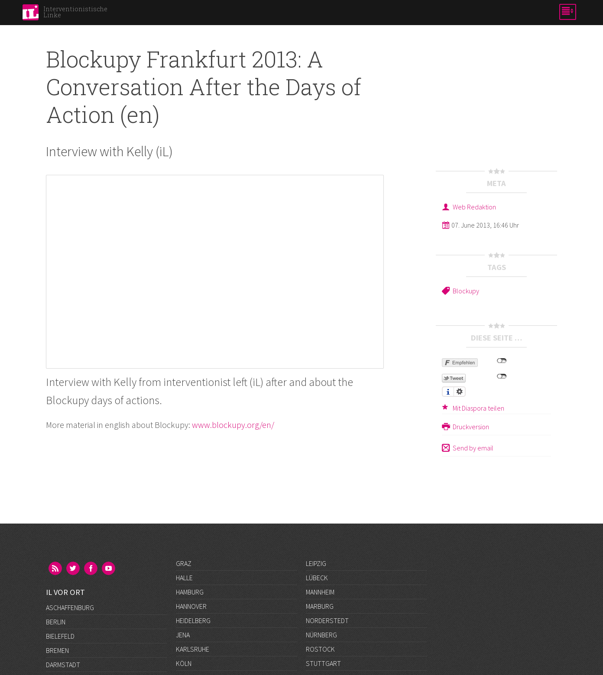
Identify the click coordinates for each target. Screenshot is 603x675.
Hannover (191, 606)
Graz (183, 563)
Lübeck (317, 577)
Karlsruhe (192, 649)
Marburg (320, 606)
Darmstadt (63, 620)
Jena (183, 634)
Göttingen (63, 663)
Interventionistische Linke (75, 12)
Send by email (473, 448)
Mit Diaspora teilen (478, 408)
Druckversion (471, 426)
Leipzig (316, 563)
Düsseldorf (65, 634)
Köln (183, 663)
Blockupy (466, 290)
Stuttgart (323, 663)
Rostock (320, 649)
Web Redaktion (474, 206)
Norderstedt (327, 620)
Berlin (55, 577)
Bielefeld (60, 592)
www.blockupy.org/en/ (233, 424)
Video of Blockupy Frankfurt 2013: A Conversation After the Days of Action (215, 272)
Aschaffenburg (70, 563)
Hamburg (190, 592)
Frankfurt (62, 649)
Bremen (57, 606)
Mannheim (320, 592)
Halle (184, 577)
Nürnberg (321, 634)
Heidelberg (193, 620)
